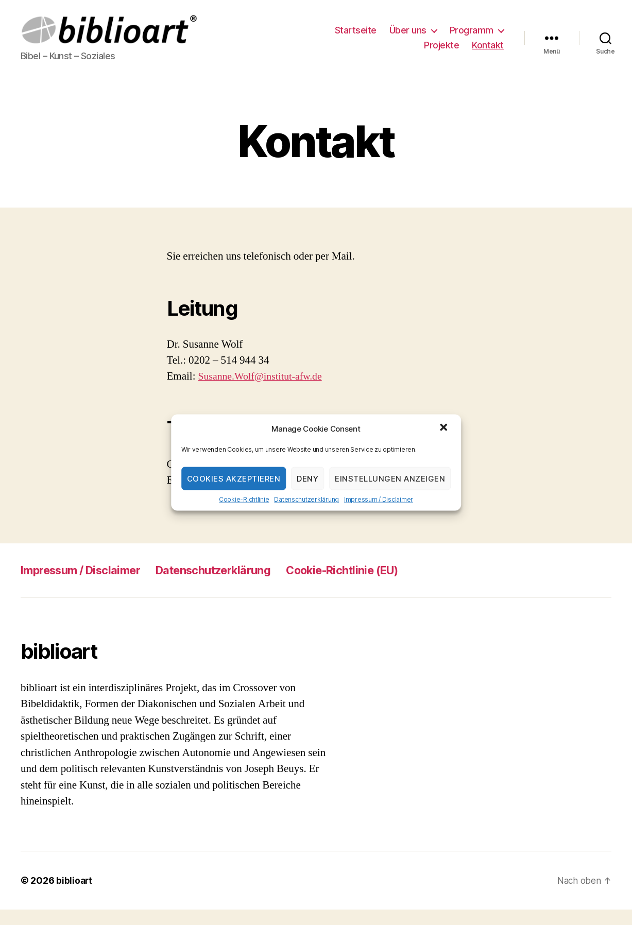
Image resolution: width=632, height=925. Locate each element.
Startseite (356, 37)
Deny (307, 478)
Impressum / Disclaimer (378, 499)
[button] (444, 428)
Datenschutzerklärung (306, 499)
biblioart (74, 895)
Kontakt (488, 52)
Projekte (441, 52)
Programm (471, 37)
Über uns (407, 37)
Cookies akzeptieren (234, 478)
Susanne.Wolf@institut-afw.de (264, 392)
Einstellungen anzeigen (390, 478)
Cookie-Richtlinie (244, 499)
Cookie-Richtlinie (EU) (377, 585)
